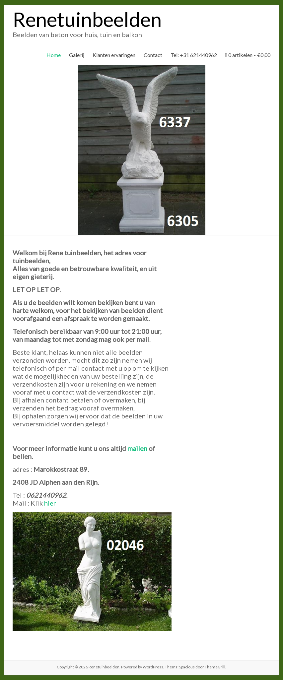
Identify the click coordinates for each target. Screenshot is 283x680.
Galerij (76, 55)
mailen (137, 448)
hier (50, 503)
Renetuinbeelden (87, 19)
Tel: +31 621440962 (194, 55)
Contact (153, 55)
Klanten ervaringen (114, 55)
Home (53, 55)
